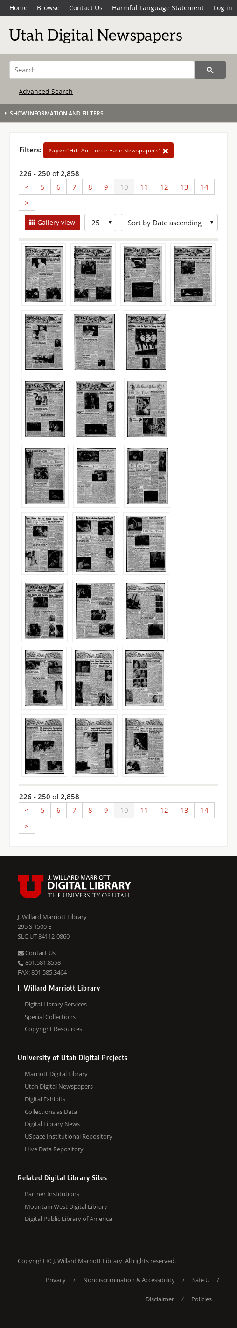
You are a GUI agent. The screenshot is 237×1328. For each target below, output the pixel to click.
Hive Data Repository (54, 1149)
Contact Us (86, 7)
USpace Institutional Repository (68, 1136)
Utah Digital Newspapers (59, 1086)
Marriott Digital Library (56, 1074)
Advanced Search (46, 91)
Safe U (200, 1280)
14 (204, 187)
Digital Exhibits (45, 1099)
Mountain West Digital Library (66, 1206)
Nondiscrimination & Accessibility (129, 1280)
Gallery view (55, 222)
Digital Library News (52, 1124)
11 (144, 187)
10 (124, 187)
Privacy (56, 1280)
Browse (48, 7)
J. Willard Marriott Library (52, 916)
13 (184, 187)
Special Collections (50, 1016)
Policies (201, 1299)
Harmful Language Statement (158, 7)
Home (18, 7)
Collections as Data (51, 1111)
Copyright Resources (53, 1029)
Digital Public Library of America (68, 1218)
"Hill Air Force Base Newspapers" (108, 150)
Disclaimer (160, 1299)
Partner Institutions (52, 1194)
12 (164, 187)
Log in (223, 7)
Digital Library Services (56, 1004)
